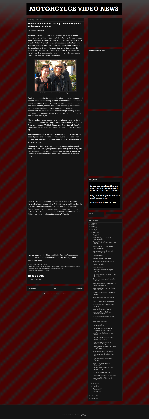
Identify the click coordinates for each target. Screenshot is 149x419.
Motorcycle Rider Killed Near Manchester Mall (102, 313)
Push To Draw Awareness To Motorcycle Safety (102, 343)
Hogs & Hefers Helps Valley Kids (103, 302)
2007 (93, 395)
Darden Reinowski (45, 266)
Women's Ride (58, 268)
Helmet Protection (98, 264)
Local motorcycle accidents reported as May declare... (104, 324)
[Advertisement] (104, 32)
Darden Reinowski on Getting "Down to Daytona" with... (102, 329)
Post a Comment (36, 279)
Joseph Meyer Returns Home (102, 372)
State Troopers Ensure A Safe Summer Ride (102, 238)
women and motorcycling (46, 268)
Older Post (79, 288)
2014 (93, 227)
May (94, 235)
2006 (93, 398)
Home (56, 288)
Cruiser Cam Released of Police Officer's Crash (103, 368)
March (95, 386)
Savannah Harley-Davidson (42, 151)
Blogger (84, 415)
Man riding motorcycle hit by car (103, 351)
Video (36, 268)
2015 (93, 224)
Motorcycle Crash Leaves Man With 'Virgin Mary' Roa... (104, 347)
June (95, 232)
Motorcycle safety (98, 267)
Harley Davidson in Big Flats (102, 258)
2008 (93, 230)
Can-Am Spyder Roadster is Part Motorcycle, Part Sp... (103, 338)
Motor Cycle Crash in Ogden (102, 309)
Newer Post (32, 288)
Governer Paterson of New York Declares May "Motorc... (103, 252)
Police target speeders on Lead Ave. (104, 375)
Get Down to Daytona (58, 266)
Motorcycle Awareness (100, 321)
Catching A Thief (98, 255)
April (94, 383)
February (96, 389)
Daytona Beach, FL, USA (41, 271)
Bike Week (36, 266)
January (96, 392)
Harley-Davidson (70, 266)
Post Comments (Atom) (59, 294)
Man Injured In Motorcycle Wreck (103, 261)
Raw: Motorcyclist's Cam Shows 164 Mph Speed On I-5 (104, 284)
